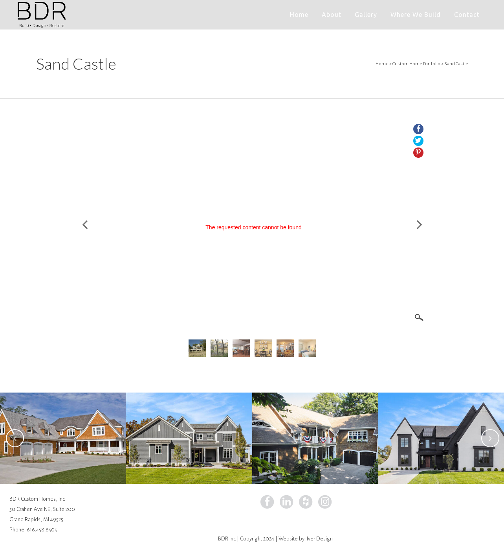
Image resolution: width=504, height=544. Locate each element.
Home (382, 63)
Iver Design (320, 539)
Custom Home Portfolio (416, 63)
